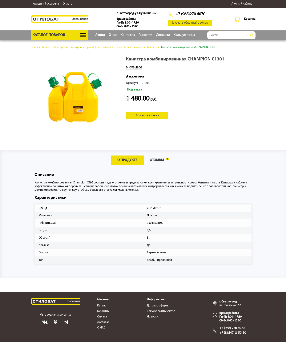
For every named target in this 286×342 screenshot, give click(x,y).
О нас (113, 35)
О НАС (101, 327)
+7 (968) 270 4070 (231, 328)
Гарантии (145, 35)
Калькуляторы (184, 35)
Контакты (128, 35)
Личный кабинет (243, 3)
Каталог (102, 305)
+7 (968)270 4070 (190, 14)
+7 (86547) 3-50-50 (232, 333)
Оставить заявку (147, 115)
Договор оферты (158, 305)
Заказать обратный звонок (189, 22)
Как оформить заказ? (161, 311)
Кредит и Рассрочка (46, 3)
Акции (100, 35)
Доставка (163, 35)
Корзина (250, 19)
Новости (152, 316)
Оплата (67, 3)
